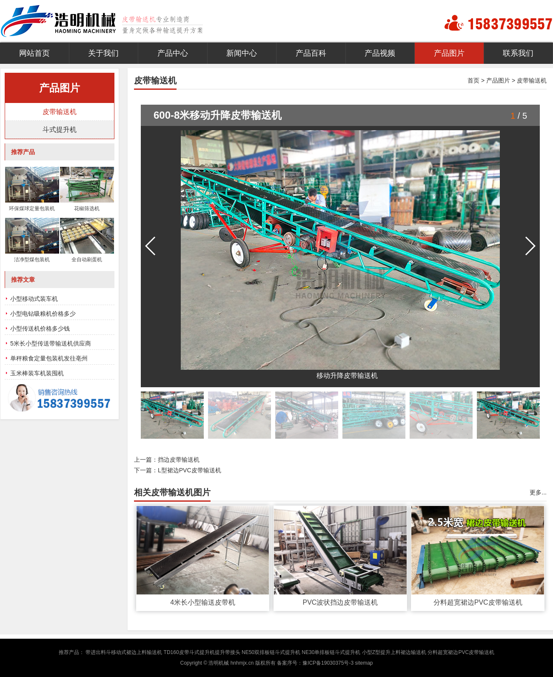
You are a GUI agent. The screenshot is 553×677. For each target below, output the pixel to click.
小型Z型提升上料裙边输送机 (394, 652)
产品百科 (311, 53)
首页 (473, 80)
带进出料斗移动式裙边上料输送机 (124, 652)
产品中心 (172, 53)
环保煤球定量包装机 (32, 208)
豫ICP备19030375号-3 (327, 663)
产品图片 (449, 53)
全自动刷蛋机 (86, 260)
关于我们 (103, 53)
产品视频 (380, 53)
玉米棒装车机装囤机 (37, 373)
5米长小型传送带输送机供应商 (50, 343)
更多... (538, 492)
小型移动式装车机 (34, 298)
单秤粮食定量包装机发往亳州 (49, 358)
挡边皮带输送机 (179, 459)
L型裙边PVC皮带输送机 (189, 470)
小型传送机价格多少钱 (40, 328)
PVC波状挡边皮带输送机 (340, 602)
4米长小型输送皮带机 (202, 602)
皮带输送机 (532, 80)
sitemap (364, 663)
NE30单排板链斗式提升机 (331, 652)
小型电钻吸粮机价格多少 (43, 313)
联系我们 (518, 53)
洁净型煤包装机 (32, 260)
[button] (530, 246)
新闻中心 (241, 53)
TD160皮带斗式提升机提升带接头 (202, 652)
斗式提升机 (60, 129)
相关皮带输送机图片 (172, 492)
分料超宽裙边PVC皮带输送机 (477, 602)
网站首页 (34, 53)
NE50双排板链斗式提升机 (271, 652)
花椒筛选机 (87, 208)
